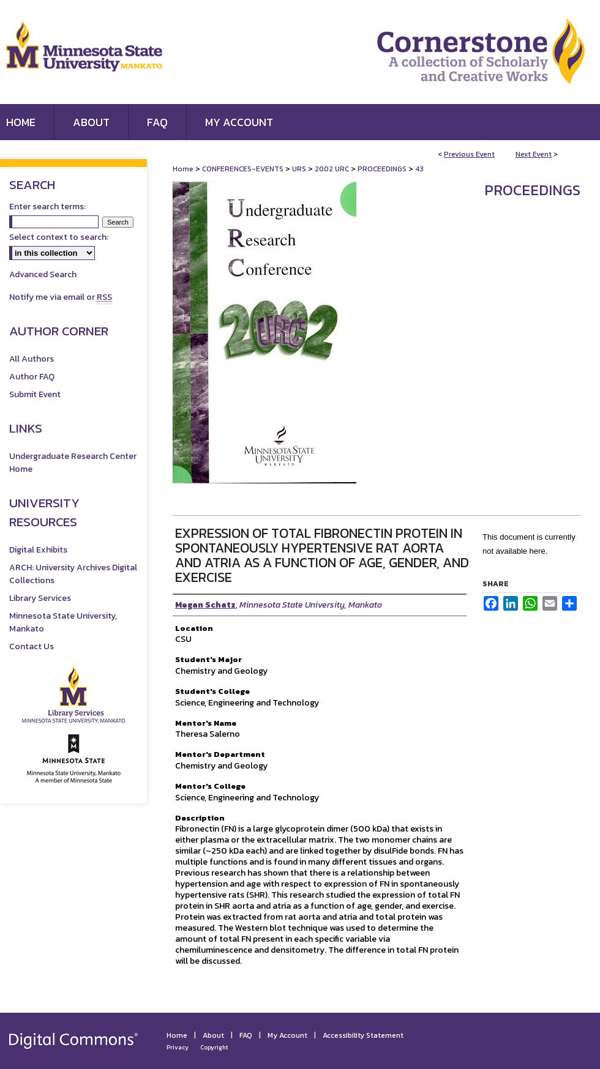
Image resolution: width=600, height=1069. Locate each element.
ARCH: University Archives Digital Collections (73, 574)
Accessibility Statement (363, 1035)
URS (300, 168)
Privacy (178, 1047)
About (213, 1035)
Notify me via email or (60, 297)
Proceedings (532, 190)
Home (183, 168)
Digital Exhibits (38, 549)
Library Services (40, 598)
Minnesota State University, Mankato (63, 622)
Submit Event (35, 394)
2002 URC (333, 168)
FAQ (245, 1035)
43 (419, 168)
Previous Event (469, 154)
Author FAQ (31, 376)
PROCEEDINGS (383, 168)
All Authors (31, 358)
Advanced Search (43, 274)
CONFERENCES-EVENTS (243, 168)
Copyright (214, 1047)
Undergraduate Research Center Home (73, 462)
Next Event (534, 154)
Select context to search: (58, 237)
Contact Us (31, 646)
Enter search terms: (47, 206)
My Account (287, 1035)
